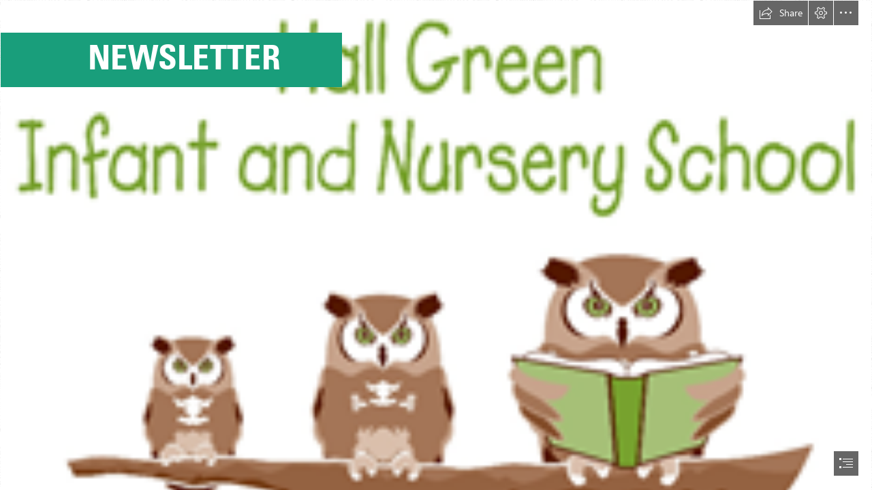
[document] (436, 245)
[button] (780, 13)
